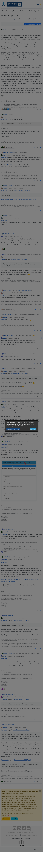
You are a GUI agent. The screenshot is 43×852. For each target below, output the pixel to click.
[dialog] (21, 426)
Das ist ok (33, 429)
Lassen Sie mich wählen (13, 429)
